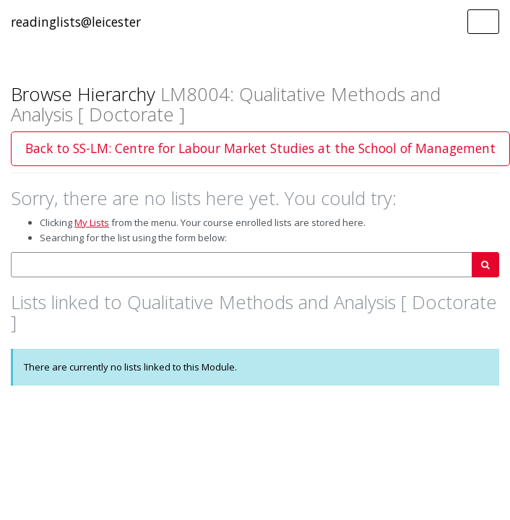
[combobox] (241, 264)
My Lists (91, 222)
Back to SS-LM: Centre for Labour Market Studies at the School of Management (260, 148)
